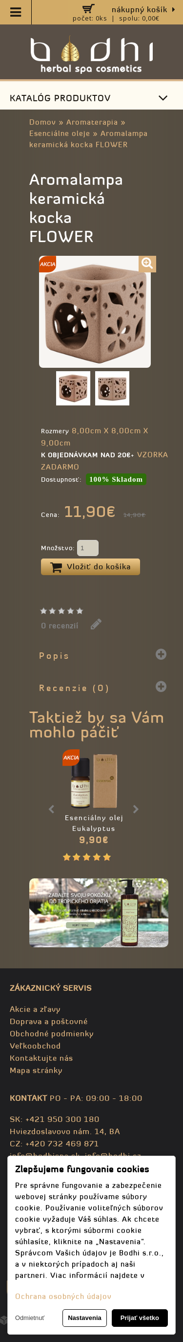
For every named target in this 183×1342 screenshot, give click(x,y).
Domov (42, 122)
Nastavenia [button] (85, 1317)
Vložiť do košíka (90, 567)
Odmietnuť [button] (29, 1317)
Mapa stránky (36, 1070)
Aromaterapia (92, 122)
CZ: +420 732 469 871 (54, 1143)
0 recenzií (60, 625)
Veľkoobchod (35, 1046)
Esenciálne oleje (59, 133)
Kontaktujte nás (41, 1058)
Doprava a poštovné (49, 1021)
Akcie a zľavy (35, 1009)
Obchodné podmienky (52, 1033)
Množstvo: (70, 548)
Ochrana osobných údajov (63, 1296)
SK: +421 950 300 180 (55, 1119)
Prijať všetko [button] (140, 1317)
